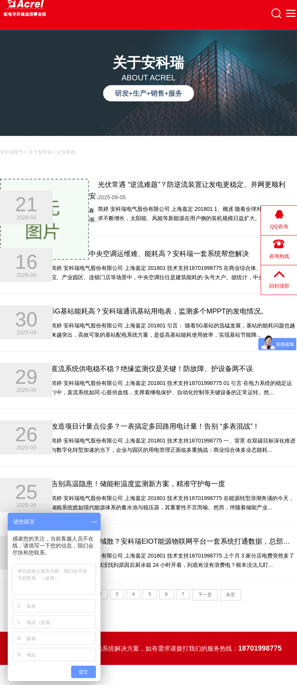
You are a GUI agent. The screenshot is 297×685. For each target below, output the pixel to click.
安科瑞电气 (11, 152)
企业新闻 (66, 152)
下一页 (205, 594)
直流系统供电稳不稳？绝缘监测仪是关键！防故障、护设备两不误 (152, 369)
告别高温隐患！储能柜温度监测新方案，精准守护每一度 (138, 484)
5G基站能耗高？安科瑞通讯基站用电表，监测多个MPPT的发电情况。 (159, 311)
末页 (230, 594)
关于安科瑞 (40, 152)
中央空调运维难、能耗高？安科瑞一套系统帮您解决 (169, 254)
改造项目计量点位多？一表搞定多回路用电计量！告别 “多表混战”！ (155, 426)
